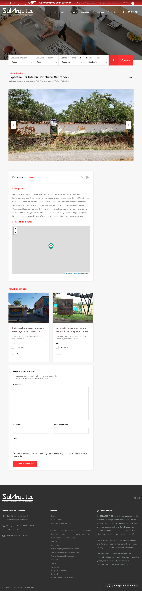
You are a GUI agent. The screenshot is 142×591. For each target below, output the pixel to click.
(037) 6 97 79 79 (133, 12)
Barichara (20, 73)
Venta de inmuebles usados (62, 556)
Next (128, 125)
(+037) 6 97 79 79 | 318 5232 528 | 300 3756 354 (20, 527)
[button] (122, 585)
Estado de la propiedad (71, 58)
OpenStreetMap (77, 273)
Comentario (18, 384)
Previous (13, 125)
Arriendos (55, 545)
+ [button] (15, 229)
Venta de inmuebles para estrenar (65, 552)
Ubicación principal (19, 58)
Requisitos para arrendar (61, 523)
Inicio (55, 12)
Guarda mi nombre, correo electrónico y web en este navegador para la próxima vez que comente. (50, 455)
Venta (74, 12)
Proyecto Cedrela (58, 570)
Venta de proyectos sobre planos (65, 549)
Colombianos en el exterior (62, 578)
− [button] (15, 232)
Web (15, 438)
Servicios (85, 12)
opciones (55, 567)
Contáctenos (113, 12)
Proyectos (55, 574)
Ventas (54, 541)
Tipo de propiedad (93, 58)
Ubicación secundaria (45, 58)
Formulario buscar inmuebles (63, 538)
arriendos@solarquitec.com (18, 535)
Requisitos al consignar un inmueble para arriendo (70, 531)
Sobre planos (98, 12)
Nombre (17, 425)
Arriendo (64, 12)
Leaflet (68, 273)
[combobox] (20, 62)
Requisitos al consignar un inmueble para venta (71, 534)
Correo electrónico (61, 425)
